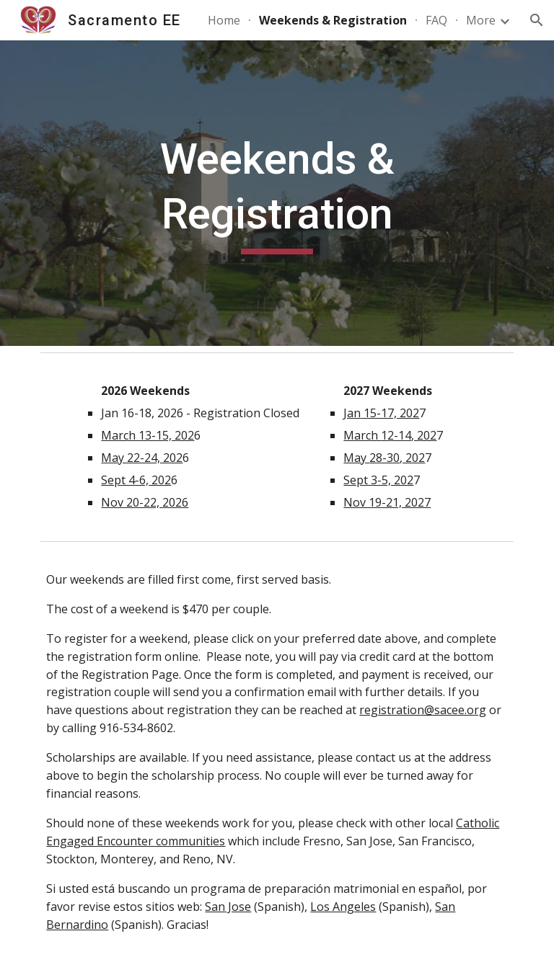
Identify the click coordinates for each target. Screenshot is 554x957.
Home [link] (224, 20)
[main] (276, 192)
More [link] (481, 20)
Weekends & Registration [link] (333, 20)
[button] (536, 20)
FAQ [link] (436, 20)
